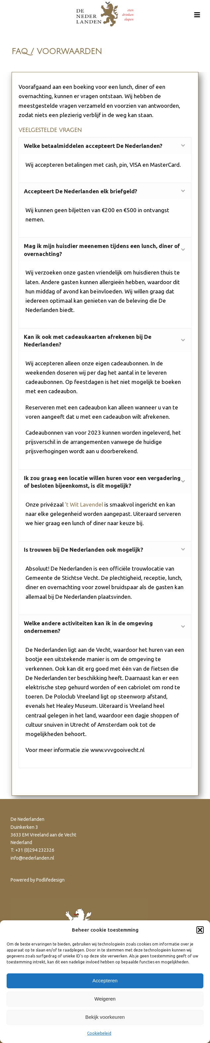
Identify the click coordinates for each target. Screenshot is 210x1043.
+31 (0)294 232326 (34, 850)
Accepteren (105, 980)
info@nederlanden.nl (32, 858)
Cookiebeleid (99, 1033)
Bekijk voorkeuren (105, 1017)
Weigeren (105, 999)
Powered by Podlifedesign (38, 880)
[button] (200, 930)
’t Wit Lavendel (84, 504)
